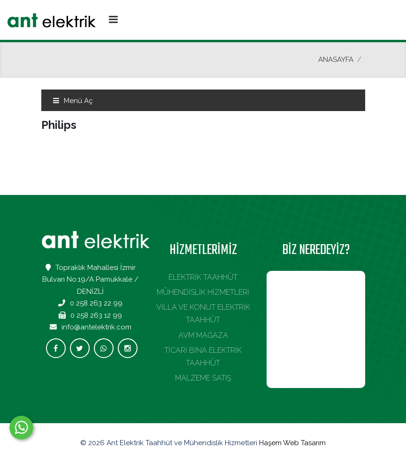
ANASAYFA (335, 59)
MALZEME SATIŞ (203, 377)
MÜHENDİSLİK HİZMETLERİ (203, 292)
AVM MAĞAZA (203, 335)
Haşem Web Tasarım (292, 443)
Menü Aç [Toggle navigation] (72, 101)
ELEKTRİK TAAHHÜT (203, 277)
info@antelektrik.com (96, 327)
